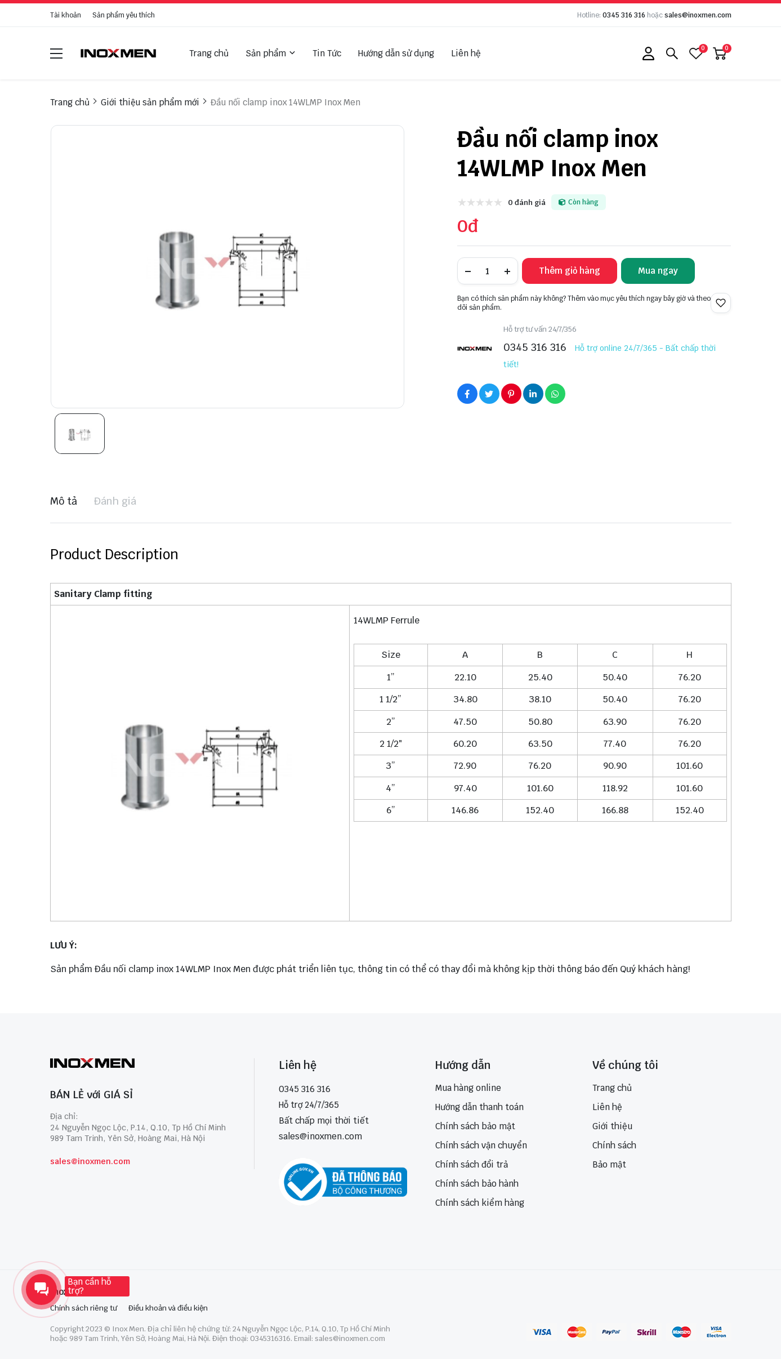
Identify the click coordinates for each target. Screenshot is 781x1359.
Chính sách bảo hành (477, 1183)
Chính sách (614, 1145)
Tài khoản (65, 15)
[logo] (119, 53)
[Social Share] (467, 394)
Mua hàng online (468, 1087)
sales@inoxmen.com (697, 15)
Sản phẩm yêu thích (123, 15)
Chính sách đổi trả (471, 1164)
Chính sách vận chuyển (481, 1145)
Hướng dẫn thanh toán (479, 1107)
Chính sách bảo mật (475, 1126)
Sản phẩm (271, 53)
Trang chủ (209, 53)
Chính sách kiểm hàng (479, 1202)
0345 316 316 (624, 15)
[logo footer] (140, 1064)
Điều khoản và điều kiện (168, 1308)
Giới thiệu (612, 1126)
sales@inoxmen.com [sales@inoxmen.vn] (320, 1136)
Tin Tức (327, 53)
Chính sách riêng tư (83, 1308)
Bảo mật (609, 1164)
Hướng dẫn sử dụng (396, 53)
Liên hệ (466, 53)
